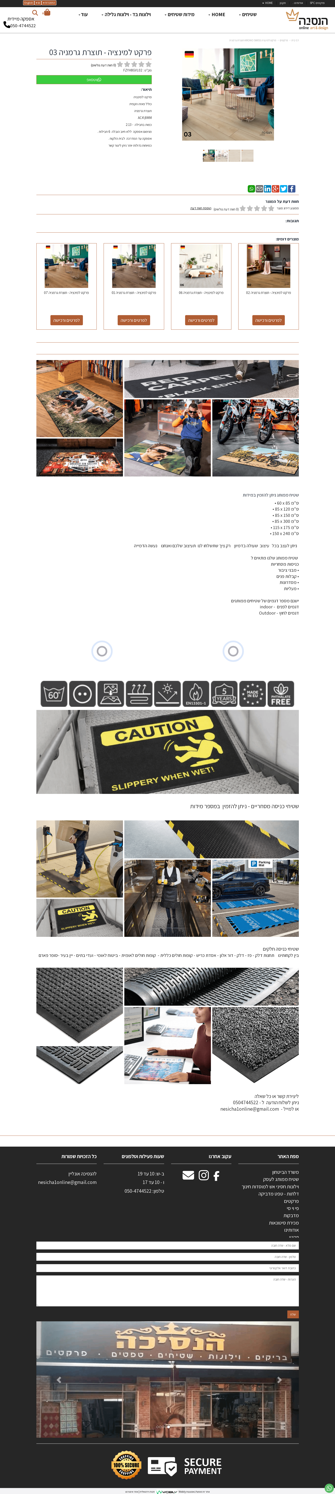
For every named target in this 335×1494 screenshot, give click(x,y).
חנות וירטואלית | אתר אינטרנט (140, 1491)
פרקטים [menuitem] (291, 1201)
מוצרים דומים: (287, 239)
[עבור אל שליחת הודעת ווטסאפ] (329, 1488)
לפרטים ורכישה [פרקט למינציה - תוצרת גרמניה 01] (134, 320)
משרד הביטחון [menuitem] (285, 1172)
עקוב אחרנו (220, 1156)
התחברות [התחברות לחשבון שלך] (49, 2)
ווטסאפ (94, 79)
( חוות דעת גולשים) (103, 65)
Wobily (182, 1491)
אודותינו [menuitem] (291, 1230)
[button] (56, 1379)
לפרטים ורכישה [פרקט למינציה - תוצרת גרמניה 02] (268, 320)
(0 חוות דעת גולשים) (226, 209)
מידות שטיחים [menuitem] (180, 14)
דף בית (295, 40)
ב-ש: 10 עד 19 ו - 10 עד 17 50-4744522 (144, 1182)
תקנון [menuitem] (283, 3)
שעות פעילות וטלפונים (143, 1156)
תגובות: (292, 220)
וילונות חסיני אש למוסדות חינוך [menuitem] (270, 1186)
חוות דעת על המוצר (282, 201)
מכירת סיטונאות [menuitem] (284, 1222)
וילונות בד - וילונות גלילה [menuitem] (126, 14)
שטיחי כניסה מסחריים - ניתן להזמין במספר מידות (244, 806)
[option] (167, 1379)
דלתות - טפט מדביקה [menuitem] (279, 1193)
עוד (83, 14)
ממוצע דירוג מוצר (244, 209)
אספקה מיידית (20, 20)
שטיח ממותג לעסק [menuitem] (281, 1179)
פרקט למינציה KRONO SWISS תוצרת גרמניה (252, 40)
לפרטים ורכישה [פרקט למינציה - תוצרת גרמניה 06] (201, 320)
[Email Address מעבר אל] (188, 1177)
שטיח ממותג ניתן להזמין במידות (270, 495)
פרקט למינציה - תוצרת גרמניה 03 (100, 52)
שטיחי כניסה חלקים (281, 949)
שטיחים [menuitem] (248, 14)
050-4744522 (23, 26)
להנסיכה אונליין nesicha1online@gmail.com (67, 1177)
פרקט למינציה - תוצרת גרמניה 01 (134, 292)
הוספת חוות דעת (200, 208)
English (28, 2)
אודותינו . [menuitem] (298, 3)
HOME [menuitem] (267, 3)
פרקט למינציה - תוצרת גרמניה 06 (201, 292)
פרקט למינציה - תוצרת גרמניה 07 (66, 292)
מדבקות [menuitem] (291, 1215)
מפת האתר (288, 1156)
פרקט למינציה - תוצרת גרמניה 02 (268, 292)
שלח (293, 1317)
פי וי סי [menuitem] (293, 1208)
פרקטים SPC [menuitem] (317, 3)
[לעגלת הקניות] (46, 13)
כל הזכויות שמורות (79, 1156)
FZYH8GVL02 (132, 70)
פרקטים (284, 40)
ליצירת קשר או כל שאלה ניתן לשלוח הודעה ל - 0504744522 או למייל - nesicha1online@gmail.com (259, 1102)
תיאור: (146, 89)
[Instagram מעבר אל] (204, 1177)
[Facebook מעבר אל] (216, 1177)
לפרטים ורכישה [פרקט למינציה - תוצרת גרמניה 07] (66, 320)
